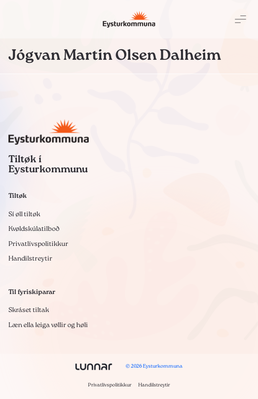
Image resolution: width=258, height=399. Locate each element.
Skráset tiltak (28, 310)
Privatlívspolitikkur (38, 244)
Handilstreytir (30, 259)
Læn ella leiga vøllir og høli (48, 325)
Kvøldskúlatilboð (33, 229)
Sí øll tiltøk (24, 214)
